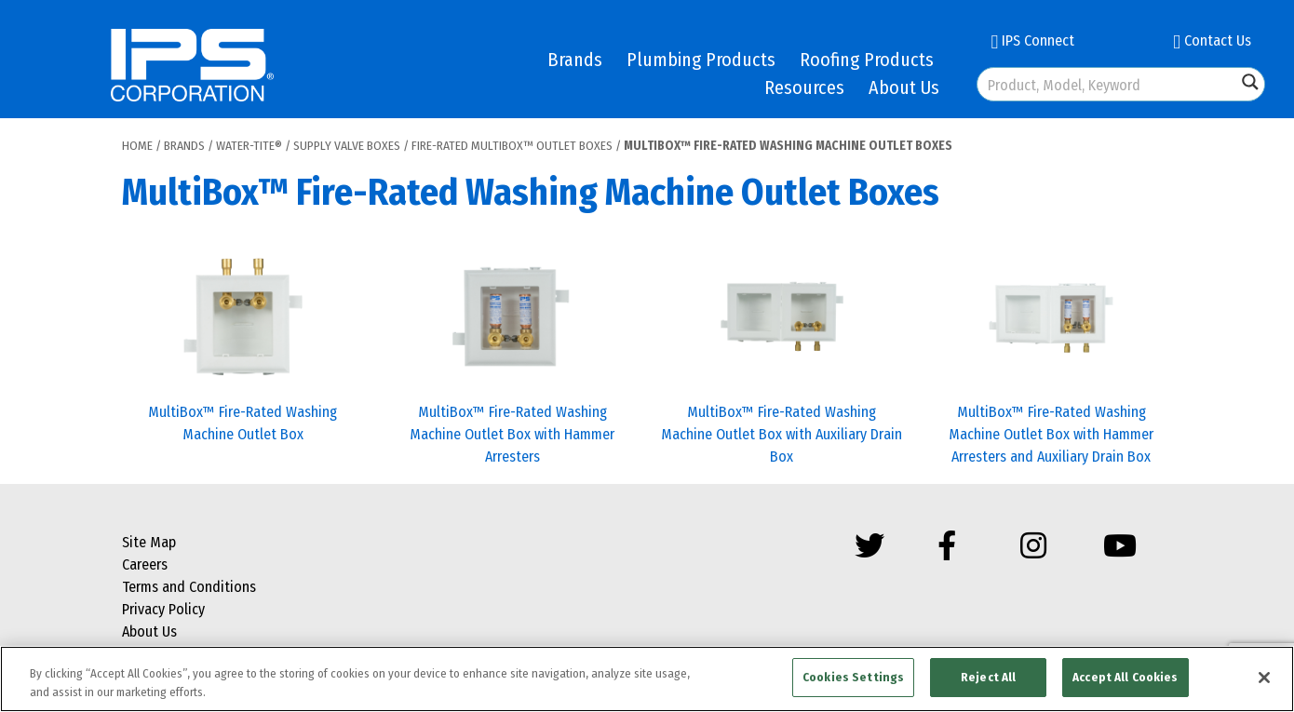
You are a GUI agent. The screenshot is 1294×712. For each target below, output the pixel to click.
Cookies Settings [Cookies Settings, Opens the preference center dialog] (853, 677)
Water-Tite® (249, 146)
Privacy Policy (163, 609)
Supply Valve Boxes (346, 146)
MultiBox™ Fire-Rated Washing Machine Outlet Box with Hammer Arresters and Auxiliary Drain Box (1051, 434)
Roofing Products (867, 59)
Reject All (988, 677)
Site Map (149, 542)
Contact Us (1212, 40)
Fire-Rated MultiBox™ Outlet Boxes (512, 146)
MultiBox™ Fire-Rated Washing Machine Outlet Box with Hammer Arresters (512, 434)
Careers (145, 564)
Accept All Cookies (1125, 677)
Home (137, 146)
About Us (904, 87)
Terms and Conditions (189, 587)
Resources (804, 87)
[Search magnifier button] (1250, 82)
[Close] (1264, 677)
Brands (574, 59)
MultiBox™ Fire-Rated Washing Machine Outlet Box (242, 423)
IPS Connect (1032, 40)
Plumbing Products (701, 59)
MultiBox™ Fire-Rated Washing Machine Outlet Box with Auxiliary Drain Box (781, 434)
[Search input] (1108, 84)
